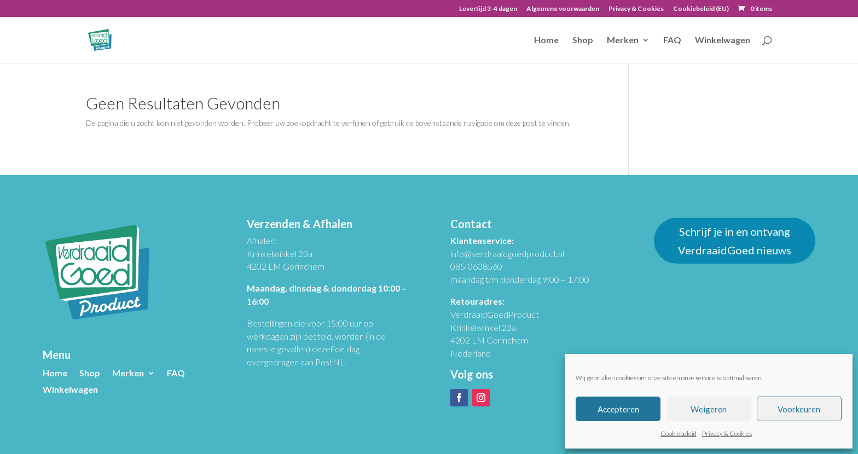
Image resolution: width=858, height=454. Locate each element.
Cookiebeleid (678, 433)
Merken (623, 40)
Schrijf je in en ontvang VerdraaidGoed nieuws (734, 241)
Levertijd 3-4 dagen (488, 9)
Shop (582, 40)
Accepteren (618, 409)
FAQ (672, 40)
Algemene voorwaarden (562, 9)
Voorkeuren (799, 409)
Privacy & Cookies (727, 433)
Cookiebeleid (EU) (701, 9)
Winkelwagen (722, 40)
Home (546, 40)
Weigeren (709, 409)
